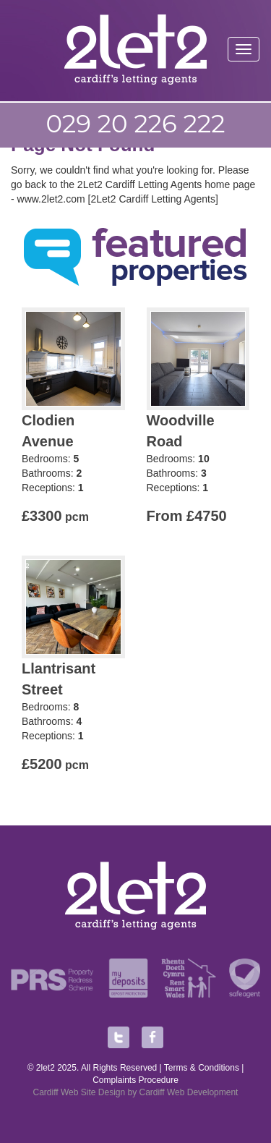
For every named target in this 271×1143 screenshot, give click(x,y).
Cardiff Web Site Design (79, 1092)
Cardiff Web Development (188, 1092)
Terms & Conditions (201, 1068)
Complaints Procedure (135, 1080)
